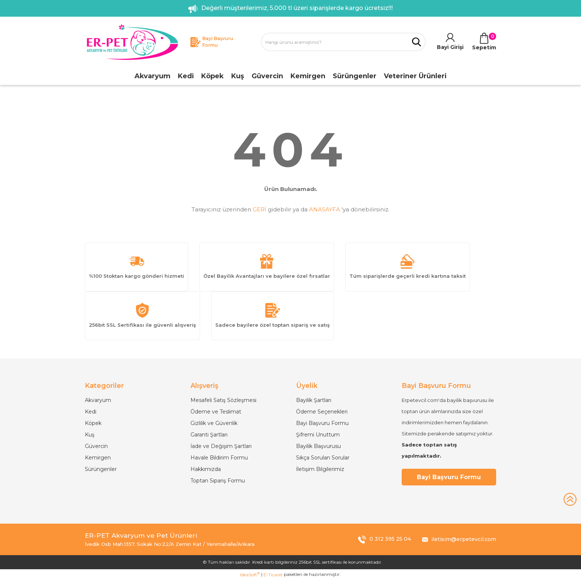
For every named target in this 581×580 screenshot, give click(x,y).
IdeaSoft (250, 574)
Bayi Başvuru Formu (322, 423)
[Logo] (132, 42)
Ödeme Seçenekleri (322, 411)
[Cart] (484, 42)
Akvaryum (98, 400)
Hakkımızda (205, 469)
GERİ (259, 209)
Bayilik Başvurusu (318, 446)
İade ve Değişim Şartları (221, 446)
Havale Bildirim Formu (219, 457)
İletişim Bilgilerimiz (320, 469)
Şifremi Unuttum (318, 434)
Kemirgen (98, 457)
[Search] (343, 42)
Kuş (89, 434)
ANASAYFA (324, 209)
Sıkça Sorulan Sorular (322, 457)
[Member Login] (450, 42)
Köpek (93, 423)
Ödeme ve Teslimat (215, 411)
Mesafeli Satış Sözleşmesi (223, 400)
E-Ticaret (273, 574)
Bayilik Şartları (313, 400)
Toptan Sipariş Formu (217, 480)
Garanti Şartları (209, 434)
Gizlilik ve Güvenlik (214, 423)
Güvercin (96, 446)
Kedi (90, 411)
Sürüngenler (101, 469)
